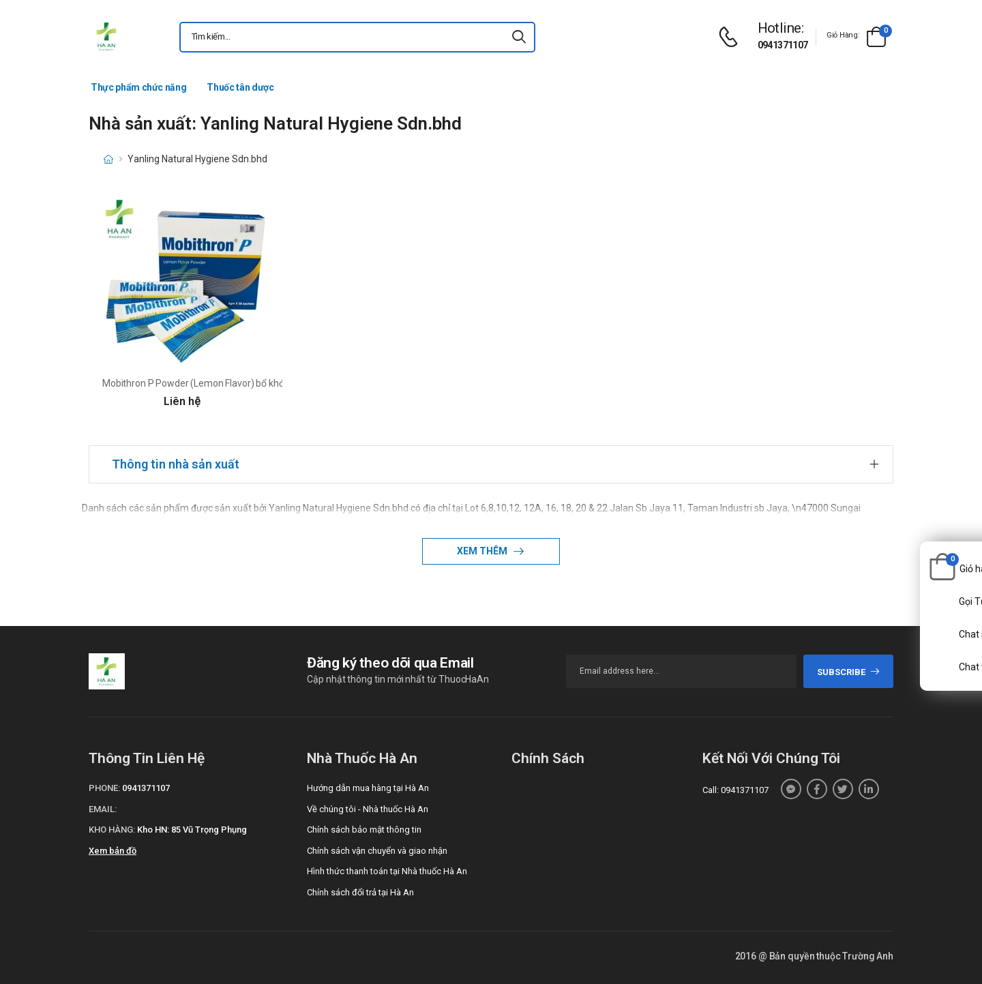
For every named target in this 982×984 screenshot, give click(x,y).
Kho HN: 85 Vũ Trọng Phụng (192, 829)
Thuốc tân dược (240, 87)
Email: (103, 809)
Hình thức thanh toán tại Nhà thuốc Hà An (387, 871)
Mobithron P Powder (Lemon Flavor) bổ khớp (195, 383)
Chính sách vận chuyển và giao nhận (377, 851)
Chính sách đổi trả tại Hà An (360, 892)
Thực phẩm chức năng (138, 87)
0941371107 (783, 45)
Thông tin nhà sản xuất (175, 464)
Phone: (104, 788)
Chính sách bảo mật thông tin (364, 829)
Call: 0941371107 (735, 790)
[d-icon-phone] (731, 37)
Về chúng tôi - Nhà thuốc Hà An (367, 809)
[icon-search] (519, 37)
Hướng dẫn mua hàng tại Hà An (368, 788)
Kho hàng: (112, 829)
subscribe (848, 672)
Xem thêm (483, 551)
